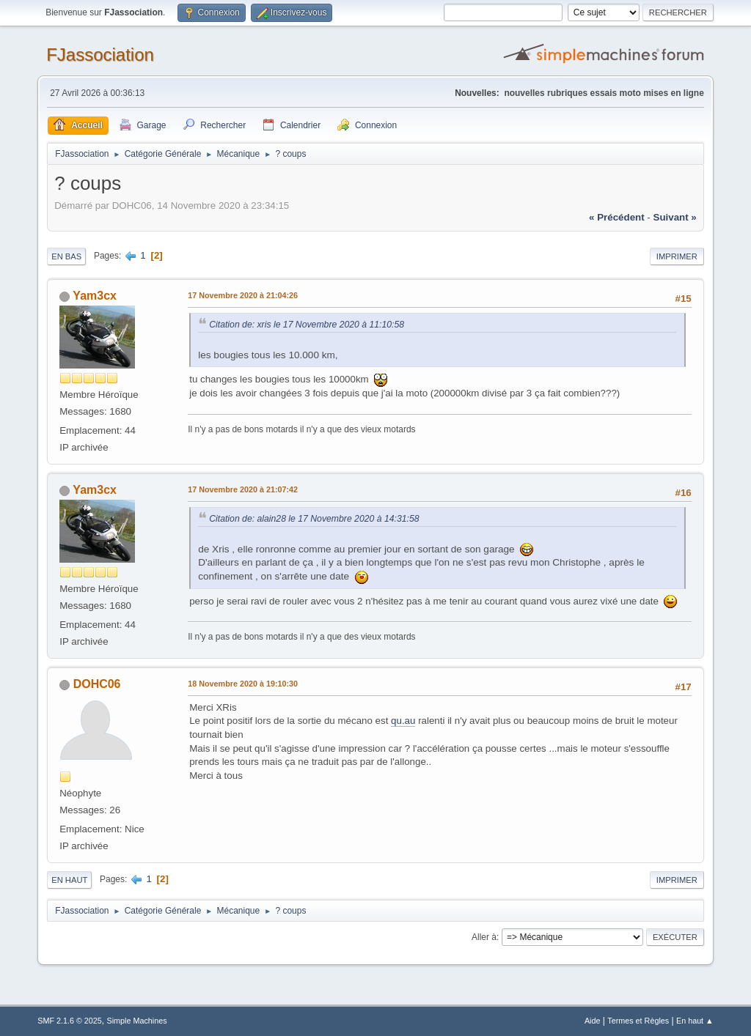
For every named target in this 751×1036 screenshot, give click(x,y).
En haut (69, 880)
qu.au (403, 720)
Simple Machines (137, 1020)
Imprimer (676, 256)
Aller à (484, 937)
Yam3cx (95, 295)
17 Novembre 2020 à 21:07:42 (243, 489)
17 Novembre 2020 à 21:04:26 (243, 295)
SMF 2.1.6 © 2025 (69, 1020)
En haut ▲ (695, 1020)
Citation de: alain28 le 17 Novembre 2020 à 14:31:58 (314, 519)
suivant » (675, 217)
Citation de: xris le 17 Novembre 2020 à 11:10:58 (306, 324)
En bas (66, 256)
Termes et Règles (638, 1020)
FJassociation (100, 54)
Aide (593, 1020)
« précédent (617, 217)
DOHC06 (97, 684)
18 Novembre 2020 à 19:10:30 (243, 683)
